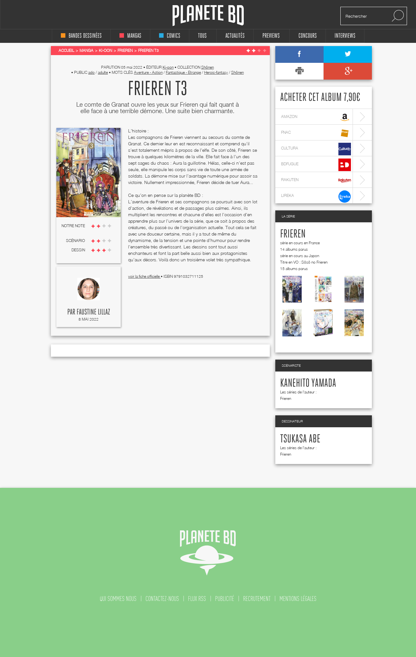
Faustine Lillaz (93, 312)
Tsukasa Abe (300, 439)
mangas (130, 36)
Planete (208, 15)
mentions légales (298, 598)
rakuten (316, 180)
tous (202, 36)
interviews (345, 36)
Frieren (293, 234)
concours (307, 36)
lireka (316, 196)
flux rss (197, 598)
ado (91, 72)
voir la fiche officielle (144, 276)
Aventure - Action (148, 72)
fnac (316, 133)
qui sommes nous (118, 598)
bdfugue (316, 165)
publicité (224, 598)
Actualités (235, 36)
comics (169, 36)
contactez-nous (162, 598)
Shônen (207, 67)
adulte (103, 72)
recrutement (256, 598)
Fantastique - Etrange (183, 72)
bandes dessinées (81, 36)
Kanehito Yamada (308, 383)
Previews (271, 36)
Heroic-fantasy (216, 72)
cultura (316, 149)
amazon (316, 117)
